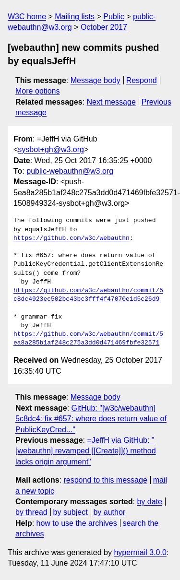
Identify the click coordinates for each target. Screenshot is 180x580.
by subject (70, 512)
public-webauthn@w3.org (69, 171)
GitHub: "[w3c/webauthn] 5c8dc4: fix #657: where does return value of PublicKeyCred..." (91, 419)
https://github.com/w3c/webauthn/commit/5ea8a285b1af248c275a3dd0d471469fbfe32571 (88, 338)
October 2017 (104, 27)
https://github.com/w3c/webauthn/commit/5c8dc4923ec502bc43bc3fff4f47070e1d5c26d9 (88, 295)
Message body (95, 80)
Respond (141, 80)
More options (37, 91)
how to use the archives (76, 523)
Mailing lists (75, 16)
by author (109, 512)
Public (113, 16)
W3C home (27, 16)
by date (149, 501)
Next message (111, 102)
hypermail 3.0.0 (140, 552)
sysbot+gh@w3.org (51, 149)
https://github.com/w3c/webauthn (71, 238)
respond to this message (105, 480)
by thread (31, 512)
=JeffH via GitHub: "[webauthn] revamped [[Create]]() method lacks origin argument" (85, 451)
